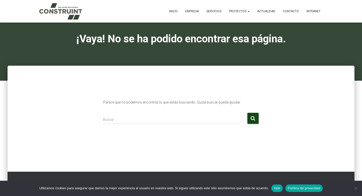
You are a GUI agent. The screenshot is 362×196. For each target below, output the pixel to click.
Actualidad (266, 11)
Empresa (192, 11)
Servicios (213, 11)
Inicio (173, 11)
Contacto (291, 11)
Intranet (313, 11)
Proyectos (239, 11)
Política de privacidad (304, 188)
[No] (355, 188)
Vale (277, 188)
